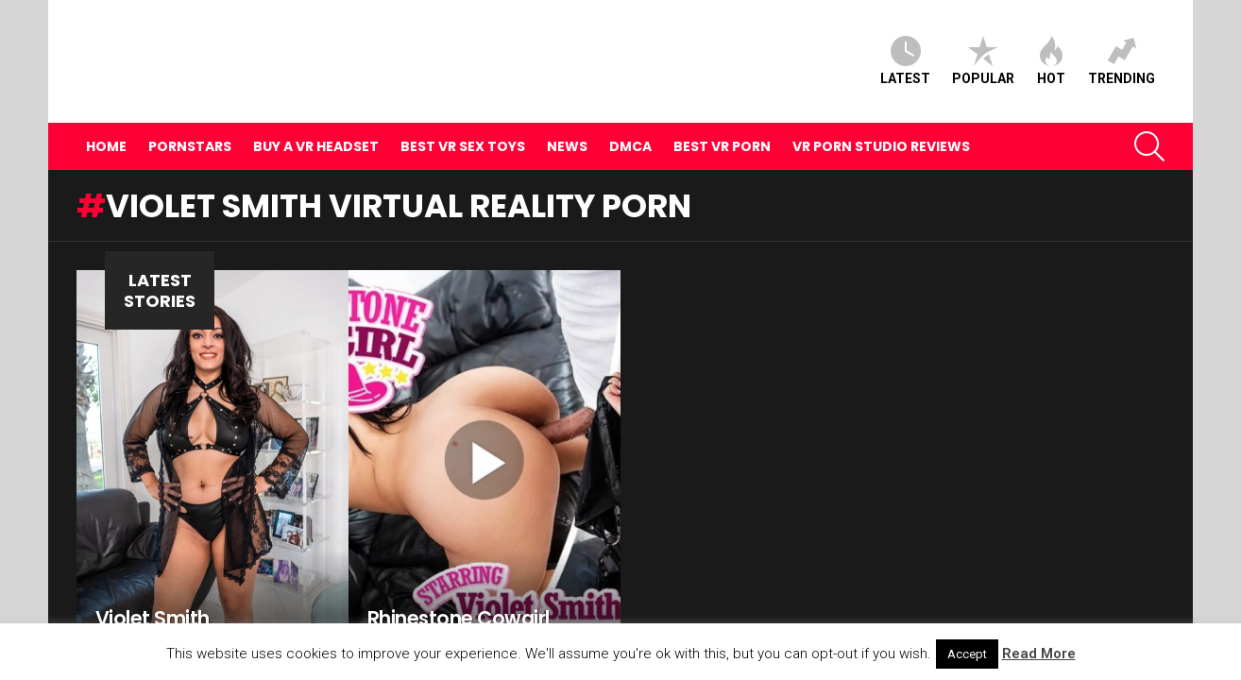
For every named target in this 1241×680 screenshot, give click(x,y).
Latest (905, 45)
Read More (1039, 653)
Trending (1121, 45)
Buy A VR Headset (316, 114)
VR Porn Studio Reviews (881, 114)
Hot (1051, 45)
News (567, 114)
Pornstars (189, 114)
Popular (983, 45)
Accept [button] (967, 654)
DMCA (630, 114)
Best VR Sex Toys (462, 114)
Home (106, 114)
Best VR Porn (722, 114)
